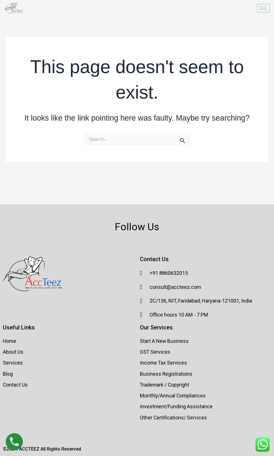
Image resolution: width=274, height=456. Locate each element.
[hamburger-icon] (263, 8)
